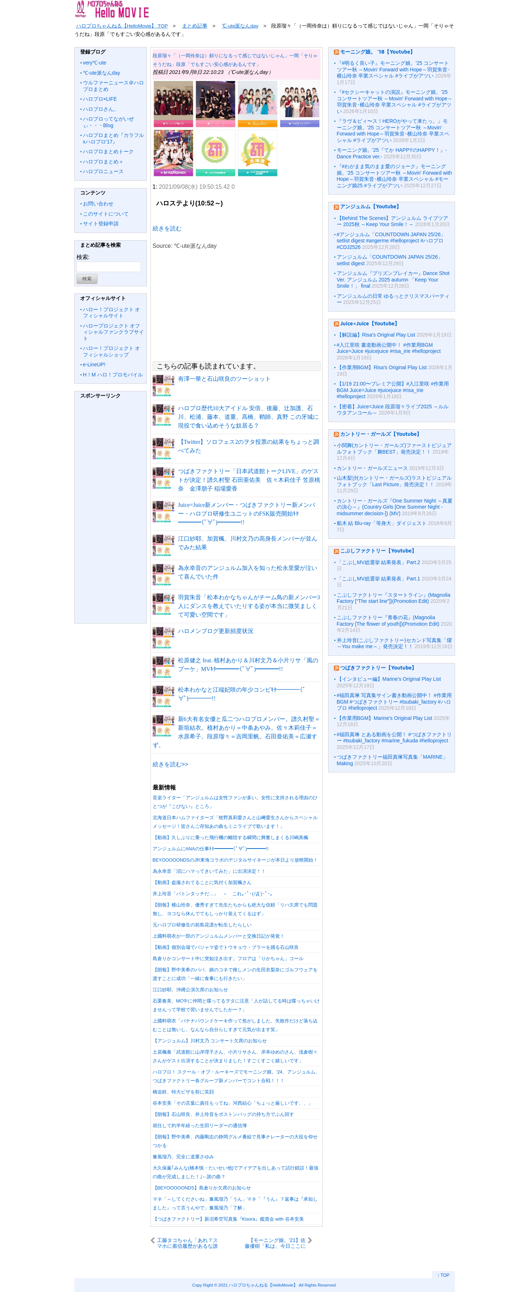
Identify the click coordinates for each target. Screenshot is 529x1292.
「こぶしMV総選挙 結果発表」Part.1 (378, 579)
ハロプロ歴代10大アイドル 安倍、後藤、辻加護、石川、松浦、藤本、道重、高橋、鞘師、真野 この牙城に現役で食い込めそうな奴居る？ (248, 417)
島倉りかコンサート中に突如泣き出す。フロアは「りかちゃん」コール (228, 958)
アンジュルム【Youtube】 (370, 206)
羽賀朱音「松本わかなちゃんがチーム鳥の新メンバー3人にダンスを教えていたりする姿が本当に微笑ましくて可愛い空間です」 (249, 606)
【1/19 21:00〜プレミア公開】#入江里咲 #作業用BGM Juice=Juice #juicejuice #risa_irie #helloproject (393, 390)
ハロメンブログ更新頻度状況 (215, 631)
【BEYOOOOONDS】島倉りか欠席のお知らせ (202, 1188)
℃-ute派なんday (101, 73)
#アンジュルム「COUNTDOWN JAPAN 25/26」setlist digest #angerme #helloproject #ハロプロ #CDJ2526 (391, 241)
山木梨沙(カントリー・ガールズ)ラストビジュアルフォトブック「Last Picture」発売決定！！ (394, 481)
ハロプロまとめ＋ (103, 161)
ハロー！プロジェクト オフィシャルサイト (111, 313)
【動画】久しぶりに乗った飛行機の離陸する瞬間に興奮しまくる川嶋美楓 (230, 837)
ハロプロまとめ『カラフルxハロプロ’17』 (113, 138)
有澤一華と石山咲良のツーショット (224, 379)
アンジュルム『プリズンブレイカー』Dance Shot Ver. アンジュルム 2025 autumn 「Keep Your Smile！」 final (393, 279)
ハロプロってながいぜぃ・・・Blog (108, 122)
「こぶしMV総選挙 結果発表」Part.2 (378, 562)
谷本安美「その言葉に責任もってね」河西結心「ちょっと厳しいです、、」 (233, 1103)
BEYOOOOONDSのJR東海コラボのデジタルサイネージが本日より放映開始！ (235, 860)
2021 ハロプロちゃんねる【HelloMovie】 (257, 1285)
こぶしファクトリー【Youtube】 (378, 550)
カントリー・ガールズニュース (372, 468)
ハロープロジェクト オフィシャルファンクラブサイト (113, 332)
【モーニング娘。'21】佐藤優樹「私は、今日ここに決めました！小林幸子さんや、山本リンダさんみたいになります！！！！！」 (275, 1243)
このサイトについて (106, 214)
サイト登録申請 (101, 223)
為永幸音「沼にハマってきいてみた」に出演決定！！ (209, 871)
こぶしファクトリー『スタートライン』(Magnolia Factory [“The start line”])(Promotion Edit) (393, 598)
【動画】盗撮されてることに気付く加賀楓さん (202, 882)
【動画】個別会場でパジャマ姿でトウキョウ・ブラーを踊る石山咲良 (226, 947)
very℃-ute (95, 63)
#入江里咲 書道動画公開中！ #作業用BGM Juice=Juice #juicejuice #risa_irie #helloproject (389, 348)
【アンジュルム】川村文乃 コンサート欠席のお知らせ (210, 1040)
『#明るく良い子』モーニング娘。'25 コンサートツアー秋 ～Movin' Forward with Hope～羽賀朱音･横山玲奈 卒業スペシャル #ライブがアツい (393, 69)
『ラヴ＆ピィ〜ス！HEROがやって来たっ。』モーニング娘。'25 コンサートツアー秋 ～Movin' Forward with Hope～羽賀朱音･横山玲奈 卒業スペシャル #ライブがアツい (393, 130)
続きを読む (167, 228)
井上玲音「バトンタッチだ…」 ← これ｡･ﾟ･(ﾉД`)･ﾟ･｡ (213, 893)
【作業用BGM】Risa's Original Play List (382, 367)
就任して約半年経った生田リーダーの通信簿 (200, 1125)
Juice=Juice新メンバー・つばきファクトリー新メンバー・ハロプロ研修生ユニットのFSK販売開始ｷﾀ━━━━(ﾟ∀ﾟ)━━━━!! (246, 513)
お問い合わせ (98, 204)
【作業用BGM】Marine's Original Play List (384, 718)
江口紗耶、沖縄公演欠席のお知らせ (190, 989)
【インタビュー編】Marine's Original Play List (389, 679)
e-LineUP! (94, 364)
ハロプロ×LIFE (100, 99)
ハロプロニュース (103, 171)
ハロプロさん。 (101, 109)
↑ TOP (443, 1275)
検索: (83, 257)
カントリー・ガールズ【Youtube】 (381, 434)
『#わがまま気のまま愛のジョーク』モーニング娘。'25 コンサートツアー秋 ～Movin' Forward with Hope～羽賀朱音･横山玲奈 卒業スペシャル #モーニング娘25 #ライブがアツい (394, 175)
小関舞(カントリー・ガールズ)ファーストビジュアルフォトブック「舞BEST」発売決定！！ (394, 448)
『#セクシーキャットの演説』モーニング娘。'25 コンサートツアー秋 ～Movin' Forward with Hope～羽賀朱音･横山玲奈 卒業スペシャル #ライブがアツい (394, 101)
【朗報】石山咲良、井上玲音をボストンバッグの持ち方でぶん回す (223, 1114)
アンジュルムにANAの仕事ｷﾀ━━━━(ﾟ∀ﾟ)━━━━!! (211, 848)
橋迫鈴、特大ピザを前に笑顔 (183, 1092)
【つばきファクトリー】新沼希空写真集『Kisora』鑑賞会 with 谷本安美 (228, 1219)
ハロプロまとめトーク (108, 151)
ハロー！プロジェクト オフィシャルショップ (111, 351)
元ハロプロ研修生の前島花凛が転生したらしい (202, 925)
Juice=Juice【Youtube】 (370, 323)
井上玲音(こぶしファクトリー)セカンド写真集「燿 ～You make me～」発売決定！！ (394, 643)
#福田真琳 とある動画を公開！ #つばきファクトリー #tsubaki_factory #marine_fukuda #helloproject (394, 738)
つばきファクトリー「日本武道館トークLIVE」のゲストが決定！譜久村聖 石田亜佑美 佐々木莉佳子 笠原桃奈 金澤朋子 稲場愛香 (249, 480)
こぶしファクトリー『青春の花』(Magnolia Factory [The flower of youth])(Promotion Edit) (388, 620)
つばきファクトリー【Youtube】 (378, 667)
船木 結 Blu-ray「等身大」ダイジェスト (382, 523)
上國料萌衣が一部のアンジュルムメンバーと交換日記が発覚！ (219, 936)
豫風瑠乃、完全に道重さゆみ (183, 1156)
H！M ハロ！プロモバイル (113, 375)
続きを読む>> (171, 764)
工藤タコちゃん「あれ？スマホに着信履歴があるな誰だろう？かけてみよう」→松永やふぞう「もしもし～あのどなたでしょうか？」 (187, 1243)
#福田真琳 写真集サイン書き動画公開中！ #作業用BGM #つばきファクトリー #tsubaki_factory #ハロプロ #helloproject (394, 701)
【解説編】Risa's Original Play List (376, 335)
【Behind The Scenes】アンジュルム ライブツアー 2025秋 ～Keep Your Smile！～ (393, 221)
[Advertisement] (111, 512)
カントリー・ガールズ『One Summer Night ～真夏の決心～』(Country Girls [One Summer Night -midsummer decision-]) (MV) (395, 507)
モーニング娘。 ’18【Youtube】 (377, 52)
